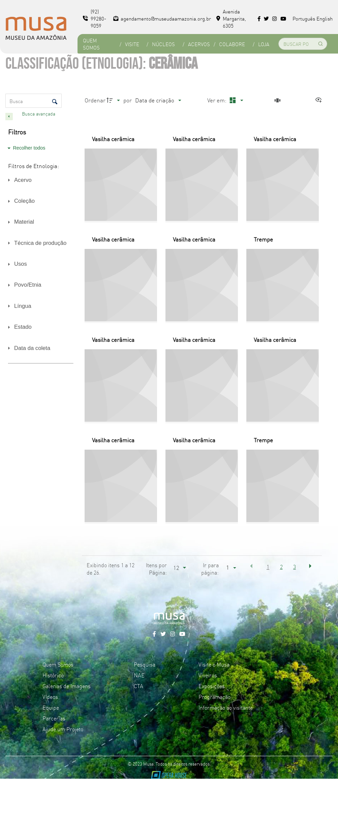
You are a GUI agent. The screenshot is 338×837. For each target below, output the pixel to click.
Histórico (53, 675)
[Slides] (278, 100)
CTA (138, 685)
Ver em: (217, 100)
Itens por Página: (156, 568)
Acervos (199, 43)
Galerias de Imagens (66, 685)
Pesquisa (144, 664)
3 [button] (294, 566)
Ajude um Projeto (62, 729)
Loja (263, 43)
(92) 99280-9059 (94, 18)
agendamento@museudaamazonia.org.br (162, 18)
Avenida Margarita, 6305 (231, 18)
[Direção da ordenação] (114, 100)
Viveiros (207, 675)
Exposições (211, 685)
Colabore (232, 43)
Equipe (50, 707)
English (324, 18)
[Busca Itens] (33, 101)
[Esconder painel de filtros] (9, 116)
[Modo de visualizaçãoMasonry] (235, 100)
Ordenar (95, 100)
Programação (214, 696)
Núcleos (163, 43)
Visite (132, 43)
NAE (139, 675)
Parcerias (53, 718)
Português (304, 18)
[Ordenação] (158, 100)
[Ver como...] (320, 100)
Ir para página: (210, 568)
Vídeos (50, 696)
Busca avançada (39, 113)
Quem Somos (91, 44)
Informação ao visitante (225, 707)
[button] (251, 566)
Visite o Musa (213, 664)
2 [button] (281, 566)
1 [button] (268, 566)
